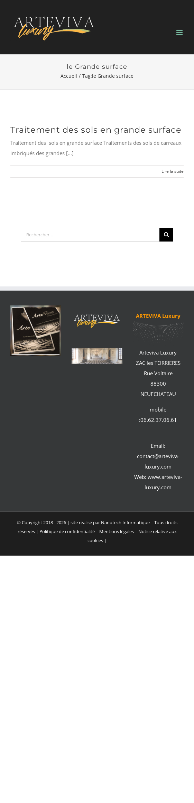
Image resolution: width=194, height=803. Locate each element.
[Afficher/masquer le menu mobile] (180, 32)
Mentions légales (117, 531)
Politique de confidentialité (67, 531)
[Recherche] (166, 235)
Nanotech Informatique (125, 522)
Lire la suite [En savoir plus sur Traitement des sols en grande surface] (172, 171)
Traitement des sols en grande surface (96, 130)
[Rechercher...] (90, 235)
